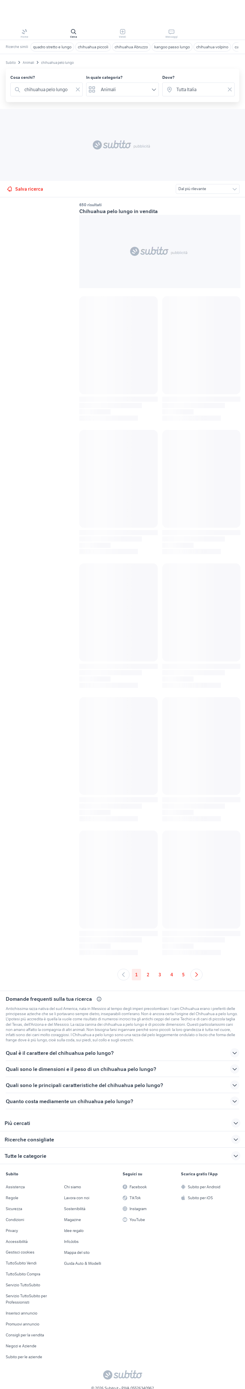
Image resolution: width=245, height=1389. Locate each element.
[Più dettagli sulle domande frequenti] (99, 999)
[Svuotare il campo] (77, 89)
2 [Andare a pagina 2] (148, 974)
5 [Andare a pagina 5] (183, 974)
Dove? (168, 77)
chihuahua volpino (212, 46)
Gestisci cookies (20, 1252)
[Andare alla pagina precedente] (123, 974)
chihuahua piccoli (93, 46)
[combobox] (47, 89)
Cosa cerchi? (22, 77)
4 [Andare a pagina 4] (171, 974)
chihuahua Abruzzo (131, 46)
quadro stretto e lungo (52, 46)
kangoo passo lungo (172, 46)
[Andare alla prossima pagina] (196, 974)
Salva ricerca (24, 188)
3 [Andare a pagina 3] (160, 974)
